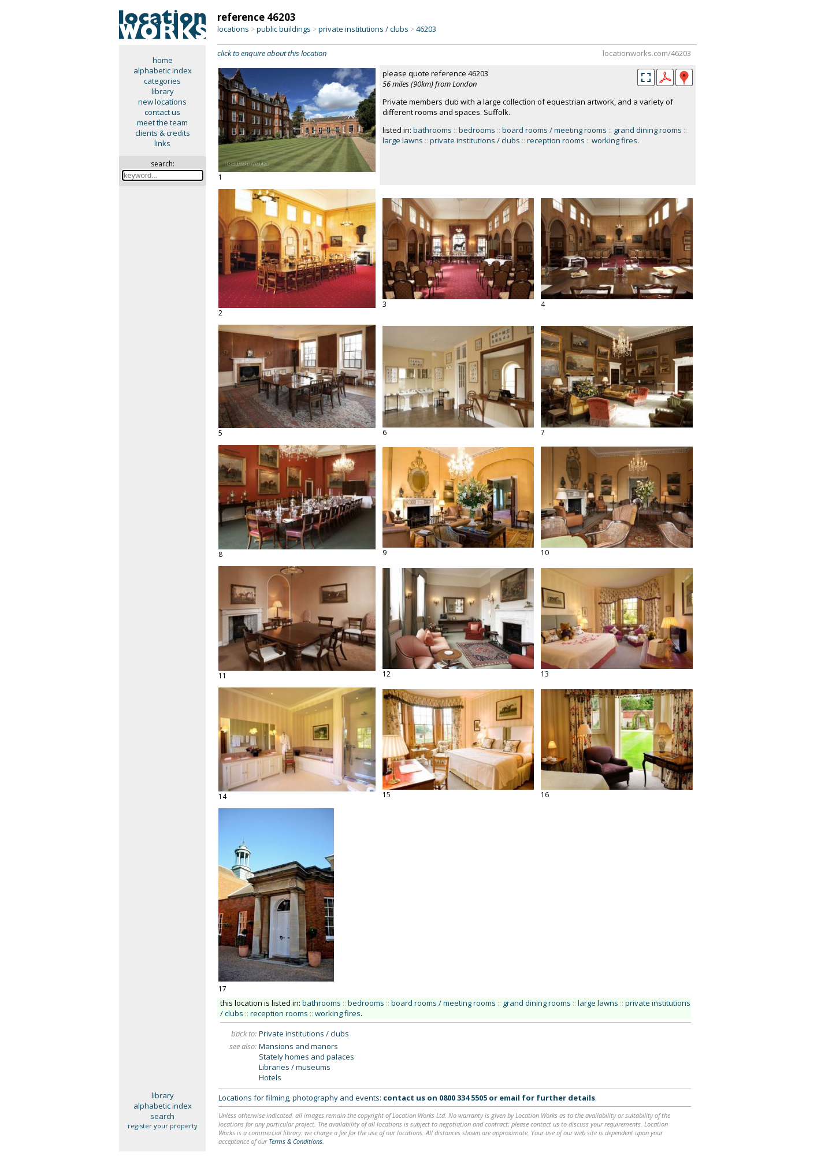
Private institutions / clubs (304, 1033)
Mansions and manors (298, 1046)
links (162, 143)
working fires (614, 140)
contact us (162, 112)
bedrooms (477, 130)
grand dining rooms (648, 130)
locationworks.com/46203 (647, 53)
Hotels (270, 1077)
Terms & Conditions (295, 1141)
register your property (163, 1125)
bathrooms (432, 130)
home (163, 60)
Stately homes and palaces (306, 1056)
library (162, 91)
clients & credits (162, 133)
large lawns (402, 140)
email (509, 1097)
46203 (426, 29)
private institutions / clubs (363, 29)
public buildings (284, 29)
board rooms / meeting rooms (554, 130)
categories (162, 81)
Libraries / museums (294, 1067)
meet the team (162, 122)
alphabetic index (162, 70)
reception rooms (556, 140)
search (162, 1116)
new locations (162, 101)
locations (233, 29)
